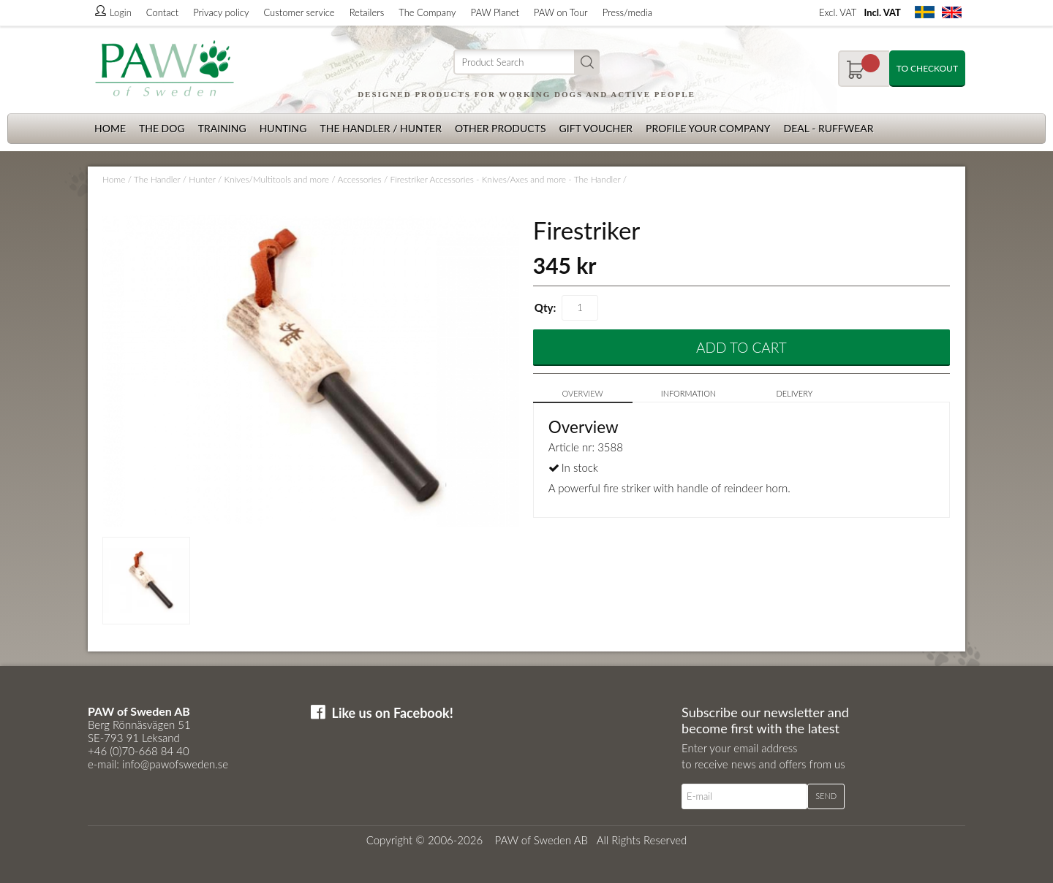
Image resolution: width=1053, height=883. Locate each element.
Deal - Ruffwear (829, 128)
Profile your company (708, 128)
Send (826, 795)
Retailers (367, 12)
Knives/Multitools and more (276, 179)
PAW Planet (495, 12)
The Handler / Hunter (380, 128)
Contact (162, 12)
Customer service (298, 12)
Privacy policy (221, 12)
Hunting (283, 128)
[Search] (526, 62)
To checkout (927, 68)
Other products (500, 128)
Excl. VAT (837, 12)
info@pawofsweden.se (175, 764)
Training (222, 128)
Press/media (627, 12)
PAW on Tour (561, 12)
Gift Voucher (596, 128)
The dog (162, 128)
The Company (427, 12)
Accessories (359, 179)
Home (110, 128)
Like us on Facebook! (392, 713)
